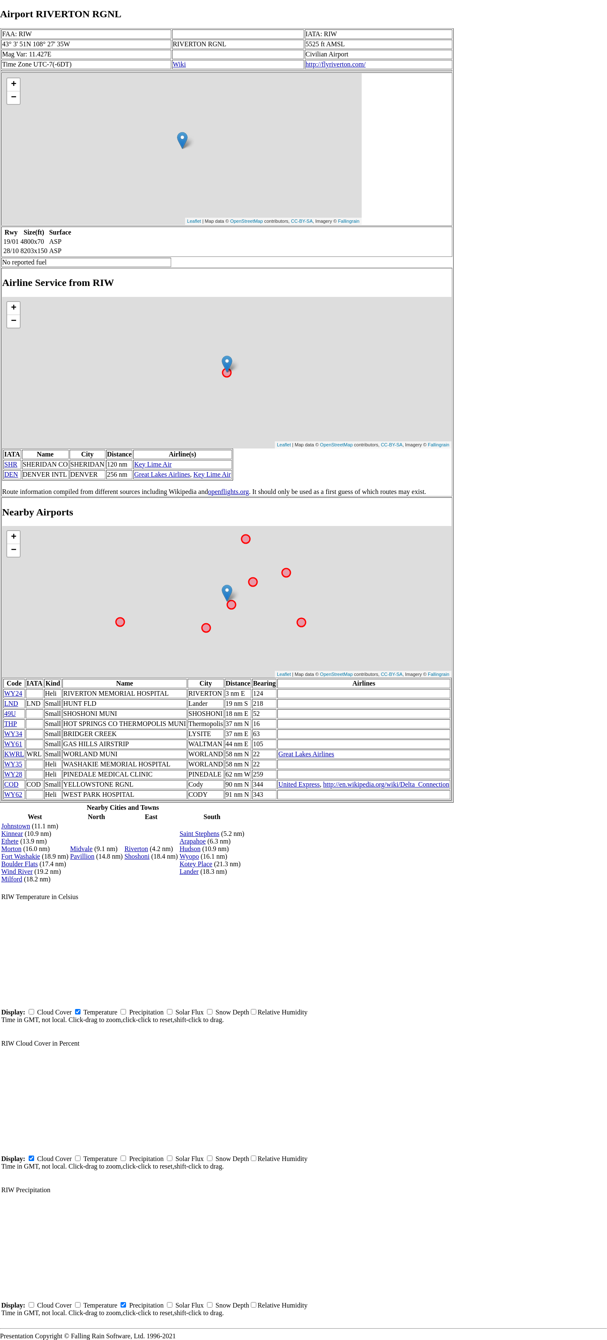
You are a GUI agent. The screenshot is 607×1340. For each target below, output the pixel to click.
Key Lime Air (153, 464)
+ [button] (13, 84)
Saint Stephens (200, 833)
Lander (189, 871)
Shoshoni (137, 856)
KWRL (14, 754)
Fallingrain (349, 221)
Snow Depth (232, 1012)
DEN (11, 474)
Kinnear (12, 833)
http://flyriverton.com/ (336, 64)
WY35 (13, 764)
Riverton (136, 848)
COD (11, 784)
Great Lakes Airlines (162, 474)
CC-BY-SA (302, 221)
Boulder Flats (19, 864)
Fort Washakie (20, 856)
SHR (10, 464)
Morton (11, 848)
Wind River (16, 871)
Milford (11, 879)
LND (11, 703)
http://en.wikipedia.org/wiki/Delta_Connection (386, 784)
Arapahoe (193, 841)
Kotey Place (196, 864)
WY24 (13, 693)
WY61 (13, 743)
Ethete (10, 841)
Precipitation (146, 1012)
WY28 (13, 774)
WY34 (13, 733)
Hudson (190, 848)
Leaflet (194, 221)
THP (10, 723)
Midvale (81, 848)
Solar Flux (189, 1012)
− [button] (13, 97)
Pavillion (82, 856)
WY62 (13, 794)
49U (10, 713)
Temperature (100, 1012)
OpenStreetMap (246, 221)
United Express (299, 784)
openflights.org (228, 491)
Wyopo (189, 856)
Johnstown (15, 826)
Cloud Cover (54, 1012)
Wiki (179, 64)
